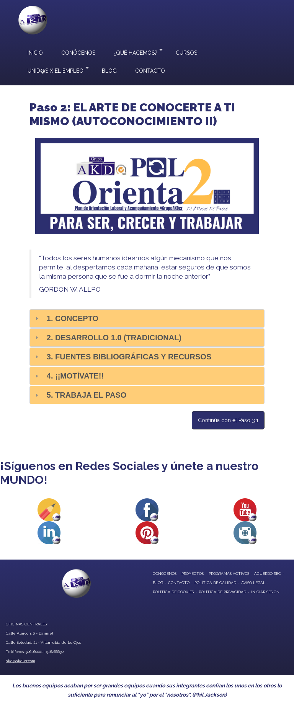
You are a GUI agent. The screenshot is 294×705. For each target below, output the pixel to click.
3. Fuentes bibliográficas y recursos (129, 356)
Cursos (186, 53)
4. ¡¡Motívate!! (75, 376)
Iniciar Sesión (265, 592)
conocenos (164, 573)
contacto (178, 583)
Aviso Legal (253, 583)
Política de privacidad (222, 592)
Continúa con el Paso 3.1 (228, 420)
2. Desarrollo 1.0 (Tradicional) (114, 337)
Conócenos (78, 53)
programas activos (229, 573)
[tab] (147, 318)
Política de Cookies (173, 592)
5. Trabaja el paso (87, 395)
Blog (109, 71)
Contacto (150, 71)
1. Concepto (72, 318)
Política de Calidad (215, 583)
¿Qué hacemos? (134, 52)
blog (158, 583)
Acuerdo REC (267, 573)
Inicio (35, 53)
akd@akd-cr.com (20, 661)
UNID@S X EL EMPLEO (53, 70)
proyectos (192, 573)
